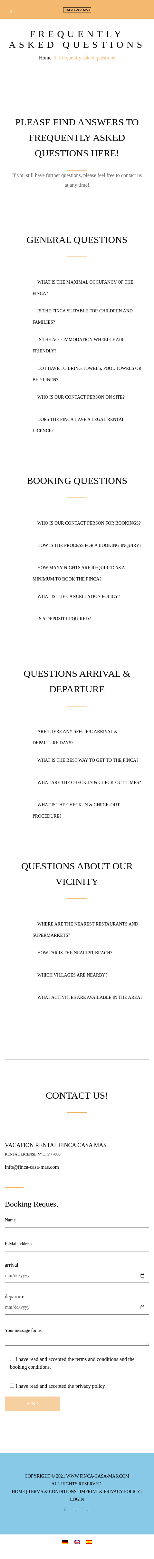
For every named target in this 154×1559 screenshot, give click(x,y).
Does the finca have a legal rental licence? (78, 425)
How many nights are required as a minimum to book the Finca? (79, 573)
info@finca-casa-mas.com (32, 1167)
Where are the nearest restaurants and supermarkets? (85, 930)
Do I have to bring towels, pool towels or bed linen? (87, 374)
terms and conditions (96, 1359)
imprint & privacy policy (110, 1491)
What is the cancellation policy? (76, 596)
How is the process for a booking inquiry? (87, 545)
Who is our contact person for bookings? (87, 523)
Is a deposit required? (62, 618)
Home (45, 57)
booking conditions (30, 1367)
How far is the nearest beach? (72, 952)
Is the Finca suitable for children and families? (83, 317)
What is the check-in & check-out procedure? (76, 810)
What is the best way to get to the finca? (85, 760)
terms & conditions (52, 1491)
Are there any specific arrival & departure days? (75, 737)
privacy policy (90, 1386)
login (77, 1499)
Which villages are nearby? (70, 975)
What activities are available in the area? (87, 997)
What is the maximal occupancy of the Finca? (83, 288)
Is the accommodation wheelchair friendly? (78, 345)
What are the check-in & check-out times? (87, 782)
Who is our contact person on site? (79, 397)
